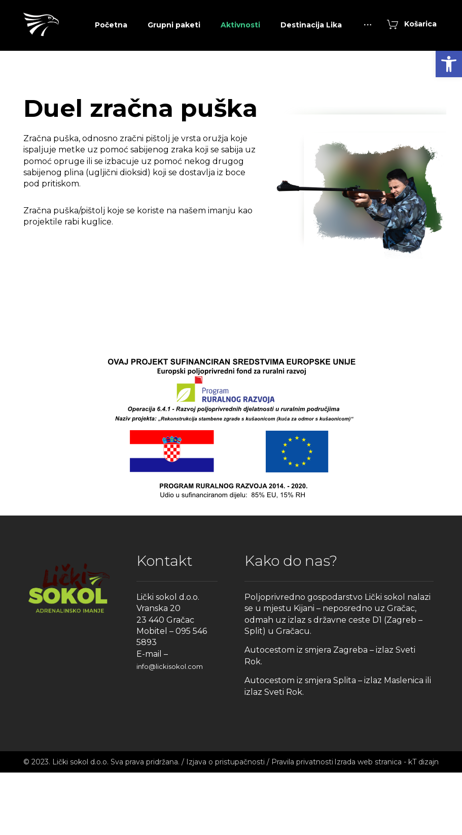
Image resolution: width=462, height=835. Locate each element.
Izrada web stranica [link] (368, 824)
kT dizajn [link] (423, 824)
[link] (449, 64)
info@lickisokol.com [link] (169, 729)
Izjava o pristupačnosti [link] (225, 824)
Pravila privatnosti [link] (302, 824)
